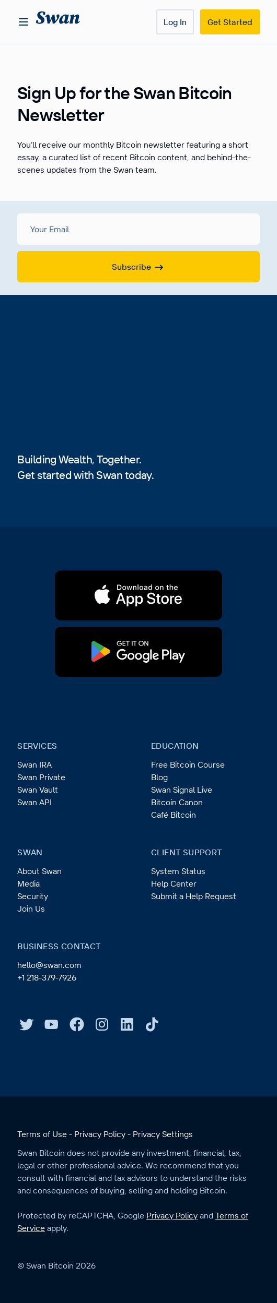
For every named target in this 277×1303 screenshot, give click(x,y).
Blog (159, 777)
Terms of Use (42, 1134)
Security (32, 896)
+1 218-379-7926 (46, 977)
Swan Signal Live (181, 789)
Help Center (174, 883)
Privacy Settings (163, 1134)
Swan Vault (37, 789)
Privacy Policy (99, 1134)
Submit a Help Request (193, 896)
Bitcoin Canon (177, 802)
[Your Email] (138, 229)
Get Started (229, 22)
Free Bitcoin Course (188, 764)
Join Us (31, 908)
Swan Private (41, 777)
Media (28, 883)
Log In (175, 22)
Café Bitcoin (173, 814)
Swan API (34, 802)
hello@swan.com (49, 965)
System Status (178, 871)
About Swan (39, 871)
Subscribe (139, 267)
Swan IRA (34, 764)
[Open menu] (23, 21)
